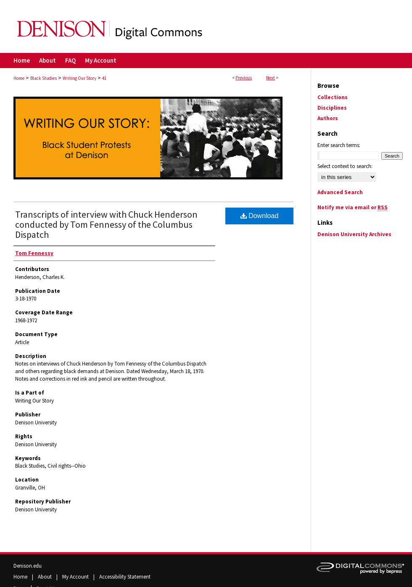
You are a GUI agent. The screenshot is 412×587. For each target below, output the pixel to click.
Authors (327, 118)
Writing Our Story (79, 78)
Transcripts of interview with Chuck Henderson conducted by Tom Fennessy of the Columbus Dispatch (106, 224)
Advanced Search (340, 192)
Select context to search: (344, 166)
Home (18, 78)
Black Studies (43, 78)
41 (104, 78)
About (45, 576)
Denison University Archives (354, 234)
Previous (243, 78)
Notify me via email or (352, 207)
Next (270, 78)
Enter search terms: (338, 145)
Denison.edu (27, 565)
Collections (332, 97)
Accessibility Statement (125, 576)
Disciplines (332, 107)
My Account (76, 576)
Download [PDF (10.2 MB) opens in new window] (259, 215)
